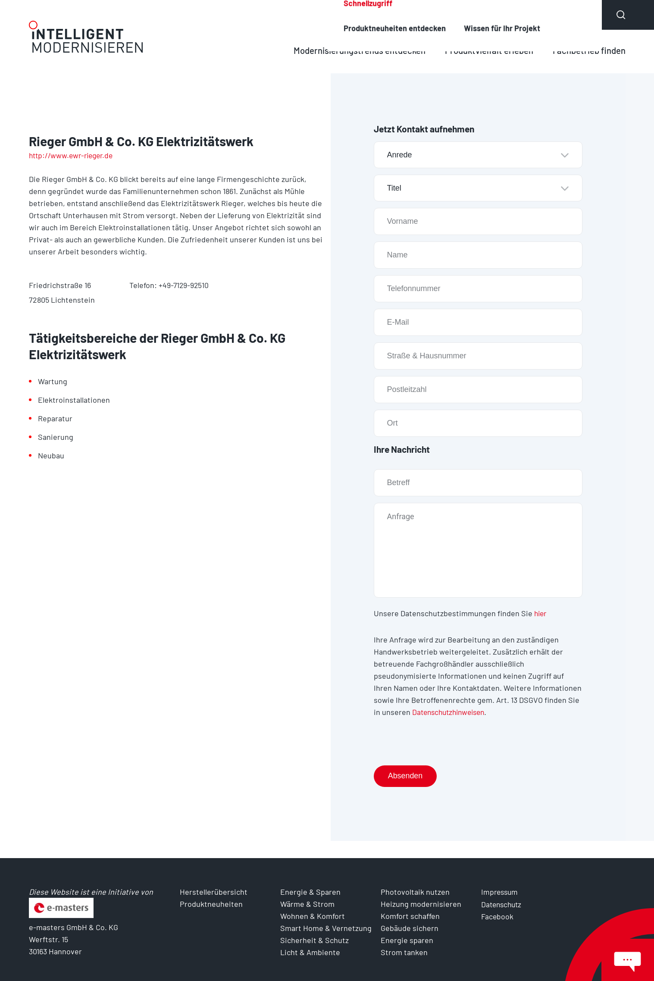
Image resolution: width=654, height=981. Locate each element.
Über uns (570, 14)
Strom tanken (404, 952)
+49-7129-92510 (184, 285)
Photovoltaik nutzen (415, 891)
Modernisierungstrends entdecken (355, 50)
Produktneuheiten (493, 14)
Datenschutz (502, 904)
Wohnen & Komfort (312, 916)
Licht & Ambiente (310, 952)
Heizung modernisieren (421, 904)
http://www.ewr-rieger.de (73, 155)
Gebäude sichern (409, 928)
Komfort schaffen (410, 916)
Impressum (500, 891)
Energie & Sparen (310, 891)
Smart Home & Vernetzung (326, 928)
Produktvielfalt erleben (486, 50)
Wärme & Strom (307, 904)
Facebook (497, 916)
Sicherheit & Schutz (314, 940)
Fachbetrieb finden (588, 50)
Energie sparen (407, 940)
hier (541, 613)
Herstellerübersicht (398, 14)
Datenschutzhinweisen (451, 711)
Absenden (405, 775)
